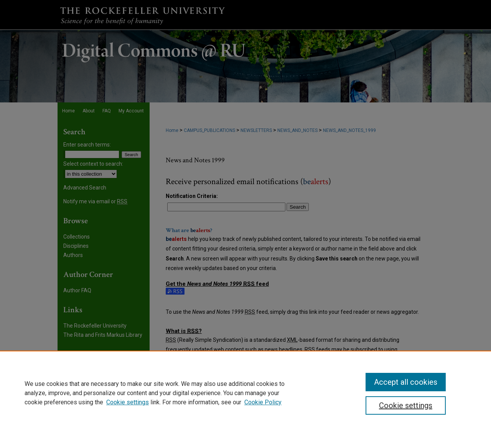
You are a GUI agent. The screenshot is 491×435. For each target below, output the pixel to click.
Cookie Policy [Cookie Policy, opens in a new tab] (263, 402)
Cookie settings (127, 402)
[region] (245, 393)
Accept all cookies (405, 382)
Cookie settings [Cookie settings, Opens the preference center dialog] (405, 405)
